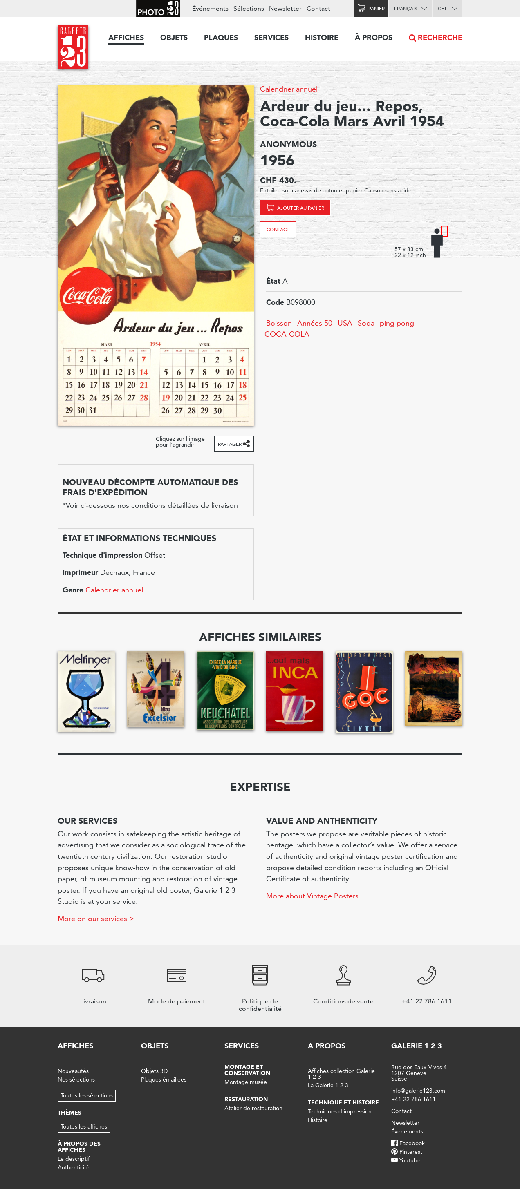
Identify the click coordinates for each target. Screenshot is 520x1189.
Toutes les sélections (87, 1095)
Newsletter (285, 8)
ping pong (397, 323)
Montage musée (245, 1082)
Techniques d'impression (340, 1111)
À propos (373, 37)
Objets (174, 37)
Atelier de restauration (253, 1108)
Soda (366, 323)
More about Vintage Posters (312, 896)
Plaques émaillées (163, 1079)
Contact (278, 229)
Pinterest (410, 1151)
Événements (210, 8)
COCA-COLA (286, 334)
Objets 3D (154, 1071)
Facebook (412, 1143)
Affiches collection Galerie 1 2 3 (341, 1073)
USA (345, 323)
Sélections (248, 8)
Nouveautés (73, 1071)
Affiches (126, 37)
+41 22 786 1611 (413, 1099)
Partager (230, 444)
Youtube (410, 1160)
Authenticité (74, 1167)
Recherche (440, 37)
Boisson (279, 323)
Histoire (321, 37)
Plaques (221, 37)
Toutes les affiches (84, 1126)
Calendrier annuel (289, 89)
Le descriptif (74, 1158)
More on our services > (96, 918)
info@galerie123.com (418, 1090)
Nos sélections (76, 1079)
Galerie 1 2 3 (416, 1045)
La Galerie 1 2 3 (328, 1085)
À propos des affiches (79, 1146)
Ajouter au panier (300, 208)
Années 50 (314, 323)
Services (271, 37)
